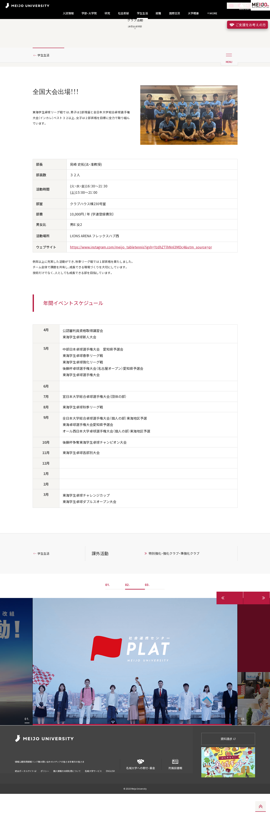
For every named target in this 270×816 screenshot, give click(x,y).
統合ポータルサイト (25, 787)
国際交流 (174, 13)
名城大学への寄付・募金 (140, 784)
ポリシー (45, 787)
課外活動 (100, 575)
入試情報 (68, 13)
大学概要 (193, 13)
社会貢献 (123, 13)
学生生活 (142, 13)
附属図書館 (175, 784)
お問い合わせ (66, 781)
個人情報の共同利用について (67, 787)
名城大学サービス (93, 787)
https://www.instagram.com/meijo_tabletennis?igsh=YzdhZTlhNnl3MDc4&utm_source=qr (141, 266)
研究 (107, 13)
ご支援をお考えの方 (247, 24)
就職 (158, 13)
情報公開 (20, 781)
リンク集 (49, 781)
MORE (212, 13)
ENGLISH (110, 787)
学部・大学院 (89, 13)
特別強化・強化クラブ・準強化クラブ (174, 575)
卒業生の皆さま (112, 781)
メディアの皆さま (88, 781)
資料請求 (228, 761)
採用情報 (34, 781)
